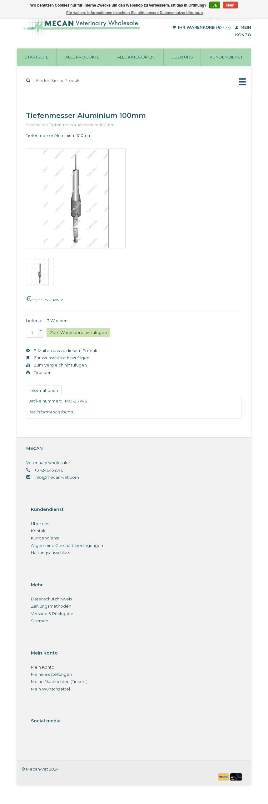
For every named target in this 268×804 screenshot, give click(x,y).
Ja (215, 5)
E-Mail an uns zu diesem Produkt (62, 350)
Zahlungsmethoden (51, 606)
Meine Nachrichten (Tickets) (59, 681)
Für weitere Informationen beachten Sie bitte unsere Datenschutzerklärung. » (134, 13)
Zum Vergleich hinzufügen (56, 364)
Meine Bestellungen (51, 674)
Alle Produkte (82, 56)
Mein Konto (42, 667)
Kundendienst (226, 56)
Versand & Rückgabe (52, 613)
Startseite (36, 56)
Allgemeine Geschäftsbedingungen (67, 545)
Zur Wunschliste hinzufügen (57, 357)
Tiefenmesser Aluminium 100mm (82, 124)
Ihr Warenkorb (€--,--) (202, 27)
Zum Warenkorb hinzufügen (78, 332)
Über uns (182, 56)
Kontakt (39, 530)
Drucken (39, 372)
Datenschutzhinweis (51, 598)
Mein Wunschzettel (50, 688)
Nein (230, 5)
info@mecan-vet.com (56, 477)
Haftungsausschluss (50, 552)
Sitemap (39, 620)
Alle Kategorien (135, 56)
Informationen (43, 390)
